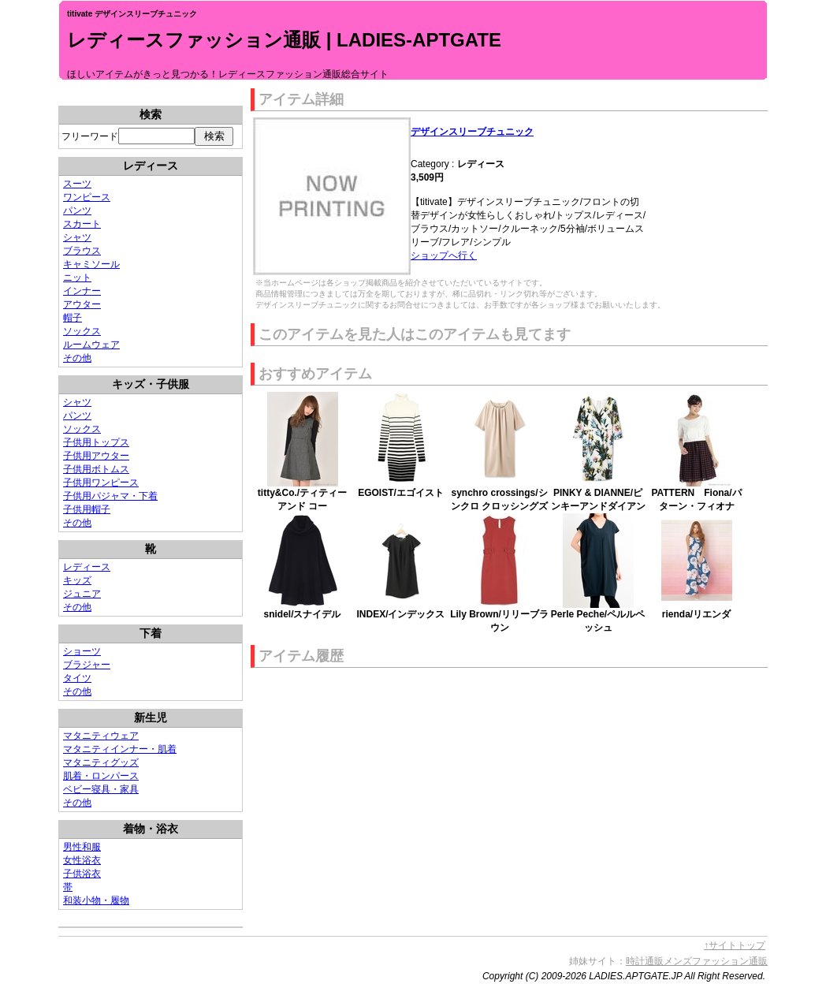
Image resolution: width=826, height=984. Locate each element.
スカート (82, 223)
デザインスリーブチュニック (472, 131)
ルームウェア (91, 344)
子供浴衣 (82, 873)
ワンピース (86, 197)
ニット (77, 277)
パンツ (77, 210)
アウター (82, 304)
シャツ (77, 237)
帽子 (72, 317)
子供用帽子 (86, 509)
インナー (82, 290)
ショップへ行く (444, 255)
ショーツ (82, 651)
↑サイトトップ (734, 945)
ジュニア (82, 593)
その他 (77, 357)
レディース (86, 566)
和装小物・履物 (96, 900)
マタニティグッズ (101, 762)
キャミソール (91, 264)
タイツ (77, 678)
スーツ (77, 183)
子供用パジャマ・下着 (110, 495)
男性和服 (82, 846)
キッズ (77, 580)
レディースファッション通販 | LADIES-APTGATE (284, 39)
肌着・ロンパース (101, 775)
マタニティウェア (101, 735)
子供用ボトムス (96, 469)
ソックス (82, 331)
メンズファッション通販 (716, 961)
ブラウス (82, 250)
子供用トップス (96, 442)
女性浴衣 (82, 860)
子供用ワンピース (101, 482)
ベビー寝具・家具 (101, 789)
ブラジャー (86, 664)
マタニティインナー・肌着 (120, 749)
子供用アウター (96, 455)
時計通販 (645, 961)
